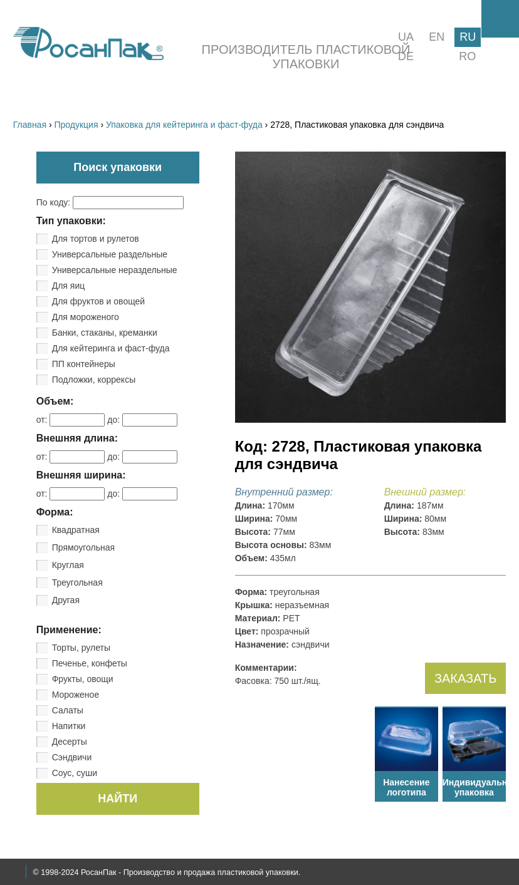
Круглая (68, 565)
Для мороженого (85, 317)
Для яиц (68, 286)
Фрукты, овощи (82, 679)
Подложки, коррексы (94, 380)
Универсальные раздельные (109, 254)
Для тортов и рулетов (95, 239)
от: (72, 420)
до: (142, 420)
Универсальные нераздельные (114, 270)
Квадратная (76, 530)
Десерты (69, 742)
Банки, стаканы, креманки (104, 333)
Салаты (67, 710)
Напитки (69, 726)
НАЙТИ (117, 798)
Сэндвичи (72, 757)
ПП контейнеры (83, 364)
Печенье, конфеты (89, 663)
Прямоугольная (83, 547)
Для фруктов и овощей (98, 301)
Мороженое (75, 695)
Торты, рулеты (81, 648)
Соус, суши (74, 773)
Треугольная (77, 582)
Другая (66, 600)
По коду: (110, 202)
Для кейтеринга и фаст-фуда (111, 348)
